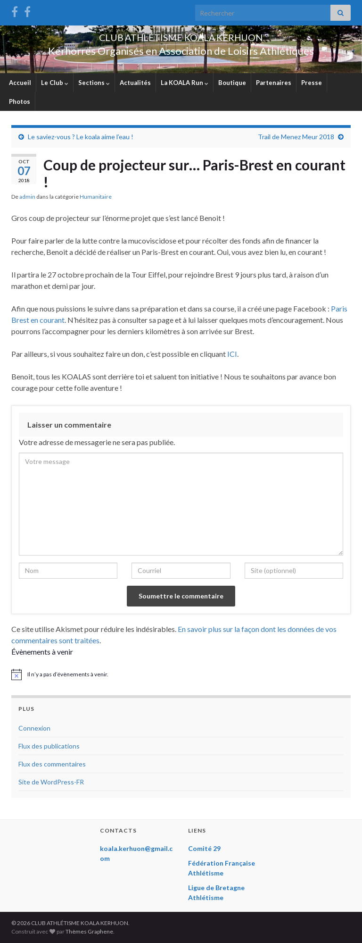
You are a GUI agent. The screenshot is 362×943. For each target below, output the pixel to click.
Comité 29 (204, 848)
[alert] (181, 674)
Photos (19, 101)
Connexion (34, 728)
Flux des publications (49, 746)
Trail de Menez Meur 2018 (296, 137)
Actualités (135, 82)
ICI (232, 353)
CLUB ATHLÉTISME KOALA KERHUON (181, 35)
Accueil (20, 82)
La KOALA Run (184, 82)
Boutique (232, 82)
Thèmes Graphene (89, 931)
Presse (311, 82)
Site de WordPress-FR (51, 782)
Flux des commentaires (52, 764)
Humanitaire (96, 196)
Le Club (54, 82)
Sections (94, 82)
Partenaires (273, 82)
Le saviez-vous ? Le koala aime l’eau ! (80, 137)
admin (27, 196)
